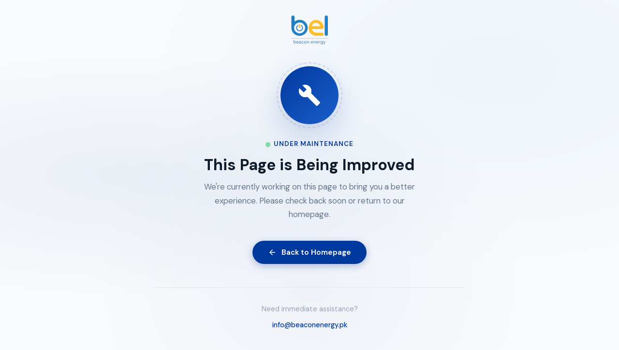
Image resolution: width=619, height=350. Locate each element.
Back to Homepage (309, 252)
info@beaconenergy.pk (309, 325)
